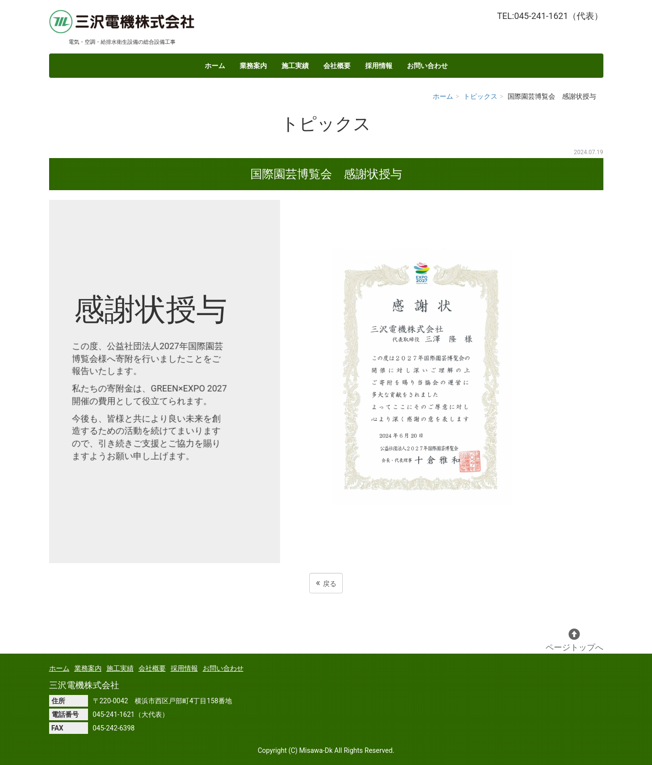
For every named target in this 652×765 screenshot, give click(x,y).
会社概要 (337, 66)
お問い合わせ (427, 66)
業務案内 (253, 66)
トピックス (480, 96)
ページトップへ (574, 640)
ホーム (215, 66)
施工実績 (295, 66)
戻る (326, 582)
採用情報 (378, 66)
